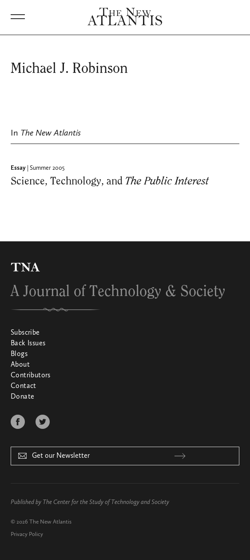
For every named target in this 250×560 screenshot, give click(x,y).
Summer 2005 (47, 168)
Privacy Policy (27, 534)
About (20, 364)
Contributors (31, 375)
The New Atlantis (50, 522)
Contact (23, 386)
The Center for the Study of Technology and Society (106, 502)
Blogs (19, 354)
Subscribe (25, 332)
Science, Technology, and (110, 181)
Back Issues (28, 343)
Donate (22, 396)
